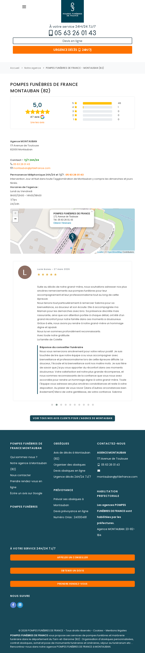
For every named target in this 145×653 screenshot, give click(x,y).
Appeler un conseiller (72, 557)
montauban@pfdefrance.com (31, 168)
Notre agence (32, 68)
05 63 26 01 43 (75, 33)
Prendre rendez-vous (72, 583)
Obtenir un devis (72, 570)
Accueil (14, 68)
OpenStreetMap (114, 252)
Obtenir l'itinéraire (62, 222)
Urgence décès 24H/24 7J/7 (72, 477)
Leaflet (100, 252)
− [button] (15, 219)
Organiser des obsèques (70, 465)
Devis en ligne (72, 41)
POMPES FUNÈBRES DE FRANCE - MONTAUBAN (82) (75, 68)
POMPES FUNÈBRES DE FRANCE (45, 630)
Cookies (98, 630)
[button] (52, 405)
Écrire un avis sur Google (26, 493)
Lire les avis (37, 122)
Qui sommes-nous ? (23, 457)
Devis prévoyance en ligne (71, 511)
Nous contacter (20, 475)
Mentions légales (116, 630)
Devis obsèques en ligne (69, 471)
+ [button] (15, 213)
